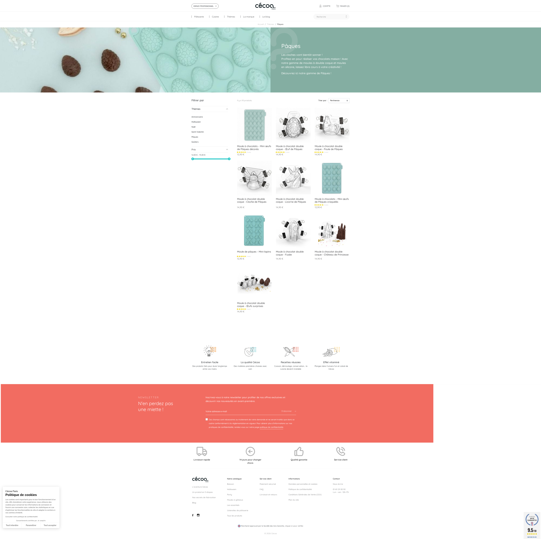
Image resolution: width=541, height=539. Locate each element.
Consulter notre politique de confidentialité (21, 517)
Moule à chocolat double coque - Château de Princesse (332, 253)
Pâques (195, 137)
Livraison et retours (268, 494)
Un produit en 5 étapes (202, 492)
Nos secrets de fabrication (204, 497)
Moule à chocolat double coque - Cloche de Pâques (251, 200)
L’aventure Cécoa (200, 487)
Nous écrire (338, 484)
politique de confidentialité (271, 427)
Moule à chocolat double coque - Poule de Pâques (329, 148)
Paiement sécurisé (268, 484)
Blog (194, 502)
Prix (194, 149)
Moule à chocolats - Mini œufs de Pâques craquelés (332, 200)
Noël (193, 127)
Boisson (230, 484)
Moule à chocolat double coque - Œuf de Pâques (290, 148)
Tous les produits (234, 515)
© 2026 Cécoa (270, 533)
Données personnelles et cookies (302, 484)
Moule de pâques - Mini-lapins (254, 251)
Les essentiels (233, 505)
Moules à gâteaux (235, 500)
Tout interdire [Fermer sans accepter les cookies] (12, 525)
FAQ (261, 489)
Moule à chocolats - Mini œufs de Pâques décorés (254, 148)
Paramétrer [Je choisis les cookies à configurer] (31, 525)
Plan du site (293, 500)
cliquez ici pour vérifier (294, 526)
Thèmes (196, 108)
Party (229, 494)
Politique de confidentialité (300, 489)
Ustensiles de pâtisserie (237, 510)
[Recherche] (331, 16)
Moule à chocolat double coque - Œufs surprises (251, 305)
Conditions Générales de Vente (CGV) (304, 494)
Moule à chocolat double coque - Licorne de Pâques (291, 200)
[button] (7, 537)
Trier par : (322, 100)
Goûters (195, 142)
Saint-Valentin (198, 132)
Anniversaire (197, 117)
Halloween (196, 122)
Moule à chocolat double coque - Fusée (290, 253)
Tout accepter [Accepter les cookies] (50, 525)
